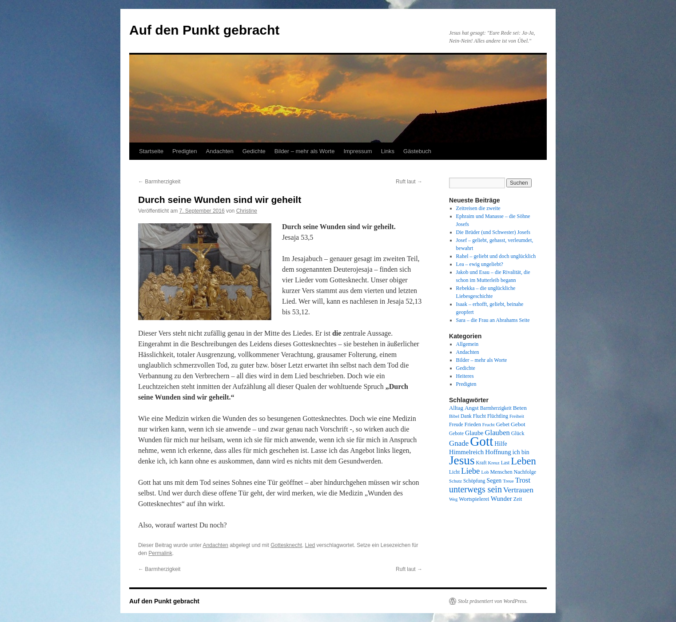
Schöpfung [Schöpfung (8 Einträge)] (474, 480)
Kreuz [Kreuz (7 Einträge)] (494, 462)
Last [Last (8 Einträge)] (505, 462)
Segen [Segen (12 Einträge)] (493, 480)
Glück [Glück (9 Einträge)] (518, 433)
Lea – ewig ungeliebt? (479, 264)
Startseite (151, 151)
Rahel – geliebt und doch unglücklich (496, 256)
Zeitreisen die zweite (478, 208)
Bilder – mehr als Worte (304, 151)
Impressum (357, 151)
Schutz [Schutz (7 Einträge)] (455, 481)
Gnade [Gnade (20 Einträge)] (459, 443)
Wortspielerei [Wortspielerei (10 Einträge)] (474, 499)
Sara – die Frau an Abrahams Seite (493, 320)
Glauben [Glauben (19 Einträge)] (497, 432)
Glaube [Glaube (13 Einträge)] (474, 432)
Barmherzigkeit (159, 181)
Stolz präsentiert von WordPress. (493, 601)
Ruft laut (409, 181)
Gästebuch (417, 151)
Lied (310, 545)
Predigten (184, 151)
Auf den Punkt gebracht (204, 30)
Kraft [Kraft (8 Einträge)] (481, 462)
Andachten (220, 151)
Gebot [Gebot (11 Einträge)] (518, 424)
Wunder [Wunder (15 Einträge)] (501, 498)
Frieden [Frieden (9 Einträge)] (473, 424)
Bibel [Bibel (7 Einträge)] (454, 416)
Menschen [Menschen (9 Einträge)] (501, 472)
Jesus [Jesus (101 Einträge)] (462, 460)
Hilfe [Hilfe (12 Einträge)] (500, 443)
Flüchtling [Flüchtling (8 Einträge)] (497, 416)
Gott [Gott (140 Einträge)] (481, 441)
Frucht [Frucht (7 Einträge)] (488, 424)
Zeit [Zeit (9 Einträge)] (517, 499)
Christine (246, 211)
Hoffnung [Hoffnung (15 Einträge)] (498, 452)
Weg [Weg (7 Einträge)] (453, 499)
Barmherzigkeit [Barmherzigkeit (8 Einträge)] (496, 408)
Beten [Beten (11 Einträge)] (520, 407)
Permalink (160, 553)
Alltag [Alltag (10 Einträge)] (456, 408)
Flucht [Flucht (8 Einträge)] (479, 416)
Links (387, 151)
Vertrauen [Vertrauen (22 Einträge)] (518, 489)
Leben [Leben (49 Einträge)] (523, 461)
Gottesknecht (286, 545)
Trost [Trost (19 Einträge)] (523, 480)
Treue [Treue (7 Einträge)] (508, 481)
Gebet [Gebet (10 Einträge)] (502, 424)
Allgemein (467, 344)
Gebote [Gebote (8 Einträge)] (456, 433)
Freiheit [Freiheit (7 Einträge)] (516, 416)
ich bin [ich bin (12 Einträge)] (521, 452)
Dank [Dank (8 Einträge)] (466, 416)
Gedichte (254, 151)
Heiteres (465, 376)
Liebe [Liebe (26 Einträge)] (470, 470)
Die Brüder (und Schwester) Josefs (493, 232)
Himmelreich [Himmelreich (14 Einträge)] (466, 452)
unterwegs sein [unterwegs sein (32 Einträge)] (475, 489)
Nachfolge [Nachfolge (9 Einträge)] (525, 472)
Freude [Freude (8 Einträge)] (456, 424)
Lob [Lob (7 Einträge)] (485, 472)
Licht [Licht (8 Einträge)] (454, 472)
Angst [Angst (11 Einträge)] (472, 407)
